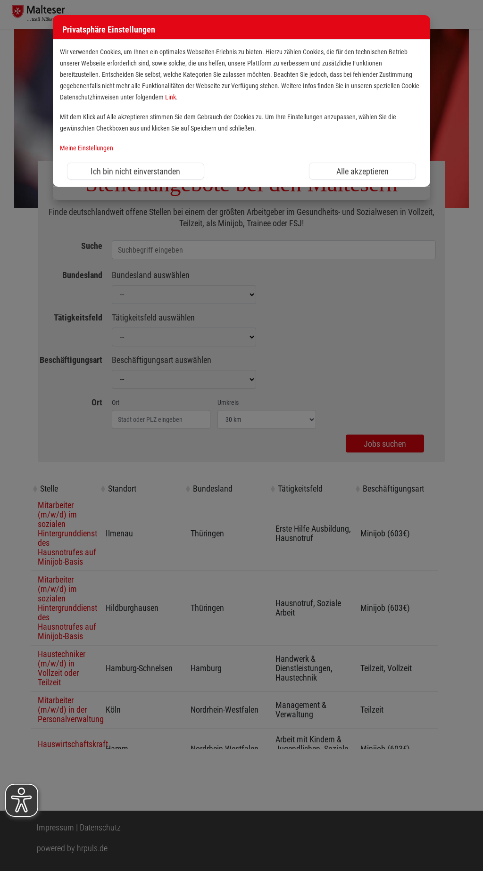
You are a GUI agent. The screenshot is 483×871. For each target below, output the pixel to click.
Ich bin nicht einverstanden (135, 171)
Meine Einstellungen (86, 148)
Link (170, 97)
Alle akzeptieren (362, 171)
